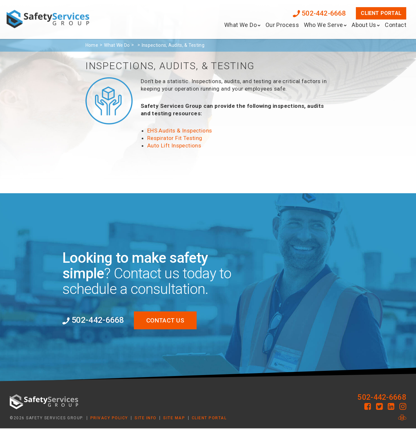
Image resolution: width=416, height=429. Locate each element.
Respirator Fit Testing (174, 138)
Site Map (174, 418)
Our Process (282, 24)
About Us (364, 24)
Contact (395, 24)
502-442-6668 (319, 13)
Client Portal (381, 13)
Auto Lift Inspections (174, 145)
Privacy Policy (109, 418)
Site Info (146, 418)
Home (91, 45)
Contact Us (169, 320)
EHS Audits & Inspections (179, 130)
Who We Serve (323, 24)
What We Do (240, 24)
